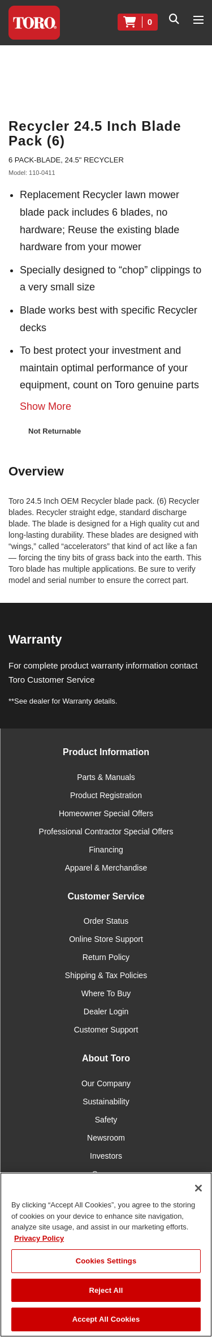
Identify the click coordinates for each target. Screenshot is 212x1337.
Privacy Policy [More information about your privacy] (39, 1238)
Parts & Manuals (106, 777)
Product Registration (106, 795)
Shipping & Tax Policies (106, 975)
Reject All (106, 1290)
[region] (106, 1254)
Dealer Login (106, 1011)
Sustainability (106, 1101)
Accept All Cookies (106, 1319)
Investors (106, 1155)
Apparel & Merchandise (106, 867)
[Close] (198, 1188)
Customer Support (106, 1029)
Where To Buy (106, 993)
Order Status (106, 920)
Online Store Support (106, 939)
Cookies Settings (106, 1261)
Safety (106, 1119)
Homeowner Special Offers (106, 813)
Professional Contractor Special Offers (106, 831)
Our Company (106, 1083)
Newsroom (106, 1137)
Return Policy (106, 957)
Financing (106, 849)
